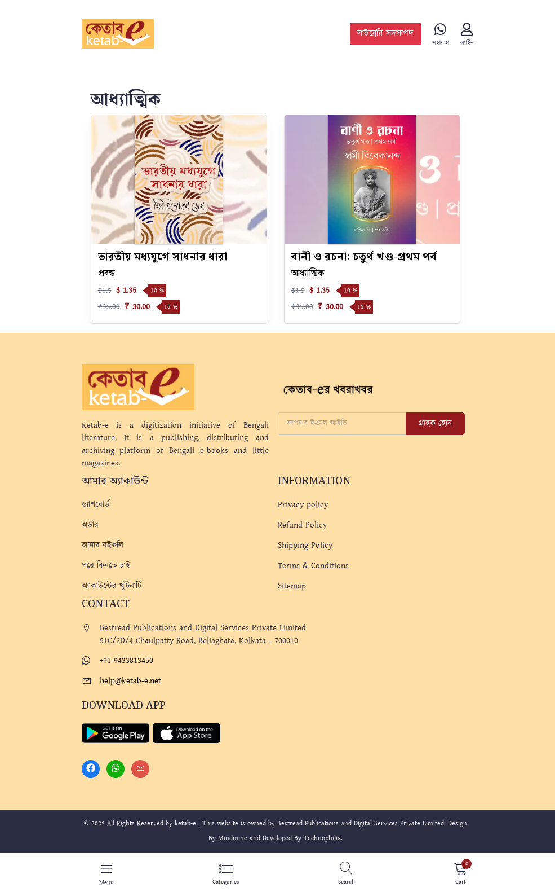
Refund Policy (302, 525)
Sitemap (292, 586)
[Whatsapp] (115, 769)
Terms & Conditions (313, 566)
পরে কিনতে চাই (106, 566)
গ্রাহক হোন (435, 423)
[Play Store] (115, 732)
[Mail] (140, 769)
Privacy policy (303, 505)
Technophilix (322, 838)
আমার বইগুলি (102, 545)
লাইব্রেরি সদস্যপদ (385, 34)
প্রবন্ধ (106, 274)
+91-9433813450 (126, 660)
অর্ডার (90, 525)
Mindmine (232, 838)
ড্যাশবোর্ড (95, 505)
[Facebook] (91, 769)
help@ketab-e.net (130, 681)
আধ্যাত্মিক (308, 274)
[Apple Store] (186, 732)
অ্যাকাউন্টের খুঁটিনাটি (111, 586)
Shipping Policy (305, 545)
